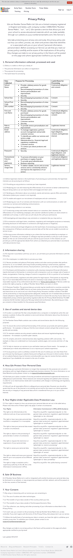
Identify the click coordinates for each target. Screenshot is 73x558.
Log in (69, 10)
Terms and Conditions (48, 282)
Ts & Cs (41, 547)
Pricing (26, 11)
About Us (4, 547)
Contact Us (49, 547)
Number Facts (31, 8)
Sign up (61, 10)
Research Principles (30, 547)
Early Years (18, 8)
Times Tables (43, 8)
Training (17, 11)
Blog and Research (15, 547)
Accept (70, 3)
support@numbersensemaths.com (43, 373)
